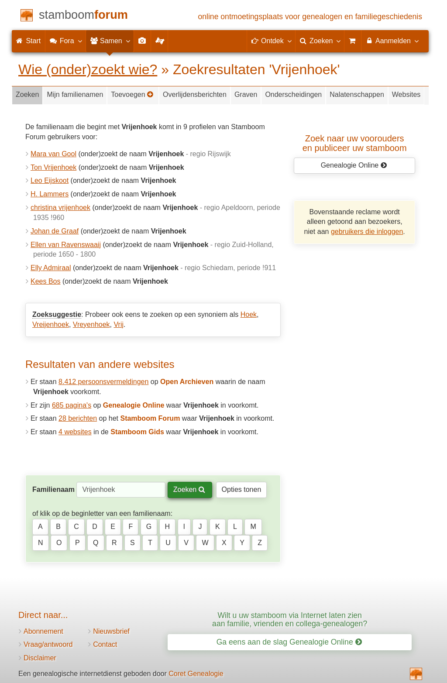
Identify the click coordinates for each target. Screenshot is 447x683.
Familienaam (53, 489)
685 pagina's (71, 405)
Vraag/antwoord (48, 644)
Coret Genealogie (195, 673)
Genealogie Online (354, 165)
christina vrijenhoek (60, 207)
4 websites (75, 432)
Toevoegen (132, 94)
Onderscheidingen (293, 94)
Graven (245, 94)
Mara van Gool (53, 154)
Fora (65, 40)
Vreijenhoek (50, 324)
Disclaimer (40, 658)
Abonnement (43, 631)
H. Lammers (50, 194)
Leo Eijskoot (50, 180)
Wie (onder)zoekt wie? (87, 69)
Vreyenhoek (91, 324)
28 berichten (77, 418)
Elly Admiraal (51, 267)
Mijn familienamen (75, 94)
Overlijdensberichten (195, 94)
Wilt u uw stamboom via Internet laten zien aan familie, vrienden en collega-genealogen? (289, 619)
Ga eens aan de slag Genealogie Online (289, 642)
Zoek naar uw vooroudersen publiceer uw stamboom (355, 143)
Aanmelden (392, 40)
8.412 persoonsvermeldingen (103, 381)
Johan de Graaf (55, 231)
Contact (105, 644)
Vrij (118, 324)
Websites (406, 94)
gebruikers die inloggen (367, 231)
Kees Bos (45, 281)
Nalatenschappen (357, 94)
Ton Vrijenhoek (53, 167)
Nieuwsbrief (111, 631)
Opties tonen (241, 489)
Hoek (249, 314)
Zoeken (27, 94)
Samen (109, 40)
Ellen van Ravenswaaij (66, 244)
